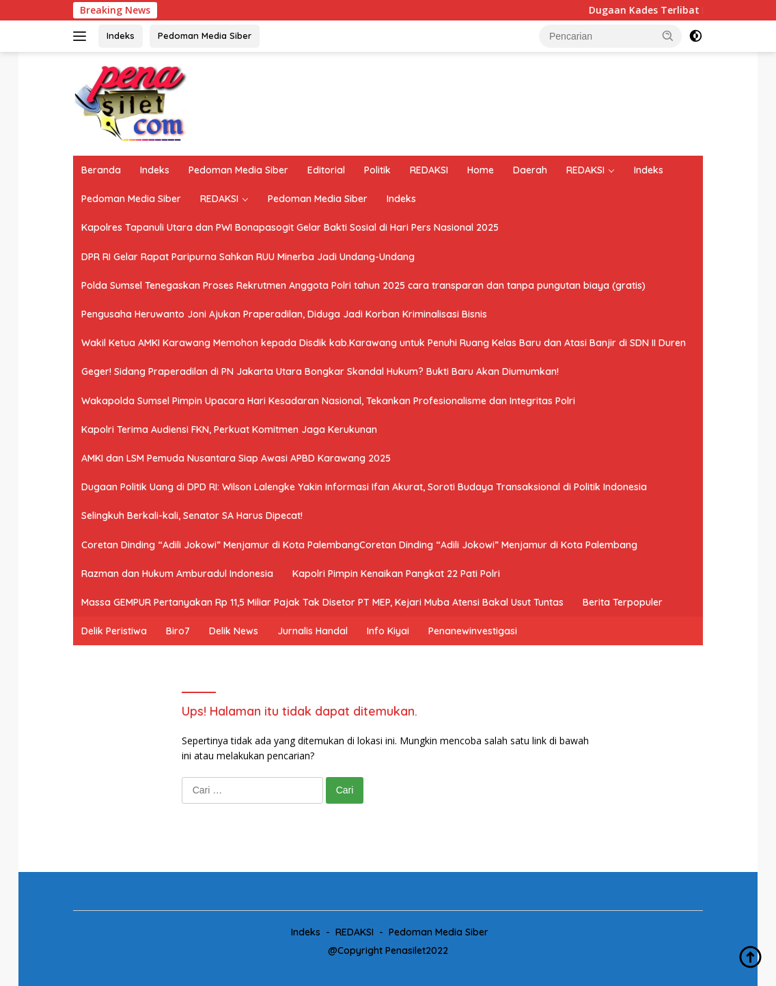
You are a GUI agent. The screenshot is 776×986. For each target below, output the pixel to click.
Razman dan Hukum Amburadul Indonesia (177, 573)
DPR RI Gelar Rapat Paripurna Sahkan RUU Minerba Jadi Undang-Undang (248, 257)
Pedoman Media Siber (204, 35)
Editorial (326, 170)
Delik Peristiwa (114, 631)
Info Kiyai (388, 631)
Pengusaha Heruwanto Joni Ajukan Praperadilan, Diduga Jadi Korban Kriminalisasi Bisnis (284, 314)
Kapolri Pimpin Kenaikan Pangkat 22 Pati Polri (396, 573)
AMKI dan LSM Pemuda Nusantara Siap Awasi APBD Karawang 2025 (236, 458)
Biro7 (178, 631)
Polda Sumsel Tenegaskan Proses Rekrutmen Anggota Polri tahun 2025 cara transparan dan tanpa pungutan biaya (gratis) (363, 285)
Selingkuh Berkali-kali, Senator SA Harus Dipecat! (192, 515)
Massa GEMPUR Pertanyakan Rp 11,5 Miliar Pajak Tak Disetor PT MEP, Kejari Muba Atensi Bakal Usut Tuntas (322, 602)
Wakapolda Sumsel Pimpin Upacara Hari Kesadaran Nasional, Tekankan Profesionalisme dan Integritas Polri (328, 401)
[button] (668, 35)
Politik (377, 170)
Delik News (233, 631)
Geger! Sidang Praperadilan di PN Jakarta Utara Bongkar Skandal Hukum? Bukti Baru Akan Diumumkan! (320, 371)
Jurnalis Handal (312, 631)
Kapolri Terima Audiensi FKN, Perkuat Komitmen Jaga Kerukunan (229, 429)
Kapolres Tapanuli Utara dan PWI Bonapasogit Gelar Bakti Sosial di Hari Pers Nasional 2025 (290, 227)
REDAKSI (429, 170)
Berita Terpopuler (623, 602)
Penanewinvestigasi (472, 631)
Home (480, 170)
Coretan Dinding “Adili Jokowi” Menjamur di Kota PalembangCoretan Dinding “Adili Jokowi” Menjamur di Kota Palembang (359, 545)
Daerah (530, 170)
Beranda (101, 170)
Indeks (121, 35)
